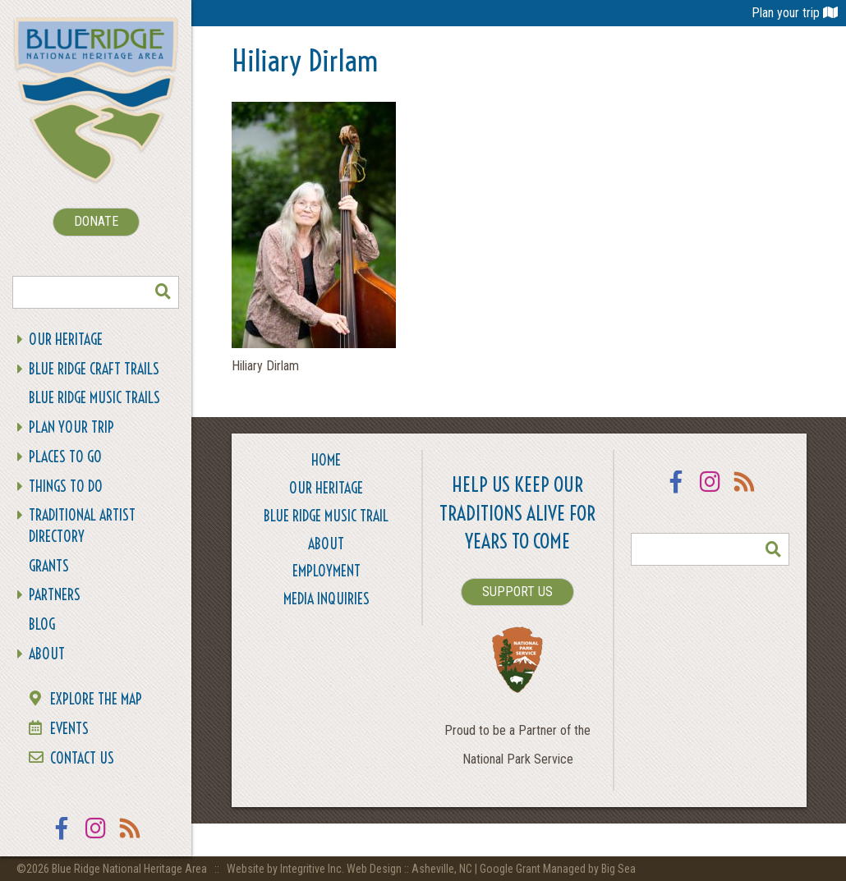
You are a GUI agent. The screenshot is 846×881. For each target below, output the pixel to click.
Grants (49, 566)
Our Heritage (66, 339)
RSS (130, 838)
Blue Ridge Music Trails (94, 397)
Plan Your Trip (71, 427)
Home (326, 460)
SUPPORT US (517, 591)
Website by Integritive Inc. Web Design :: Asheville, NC (351, 868)
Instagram (96, 838)
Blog (42, 624)
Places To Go (65, 456)
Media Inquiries (326, 599)
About (47, 654)
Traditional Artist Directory (82, 526)
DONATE (96, 221)
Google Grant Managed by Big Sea (558, 868)
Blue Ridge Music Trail (326, 516)
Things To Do (66, 486)
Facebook (61, 838)
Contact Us (82, 758)
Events (69, 728)
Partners (54, 594)
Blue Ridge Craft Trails (94, 369)
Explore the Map (96, 699)
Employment (326, 571)
